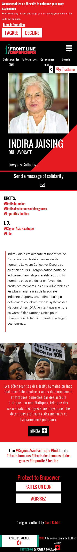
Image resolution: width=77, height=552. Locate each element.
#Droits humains (14, 203)
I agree (11, 32)
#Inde (7, 233)
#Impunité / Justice (16, 213)
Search (66, 59)
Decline (32, 32)
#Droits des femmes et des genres (25, 208)
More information (14, 24)
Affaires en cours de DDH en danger (57, 540)
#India (35, 431)
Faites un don (29, 59)
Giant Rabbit (52, 522)
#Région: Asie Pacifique (19, 228)
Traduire (68, 69)
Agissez (38, 498)
